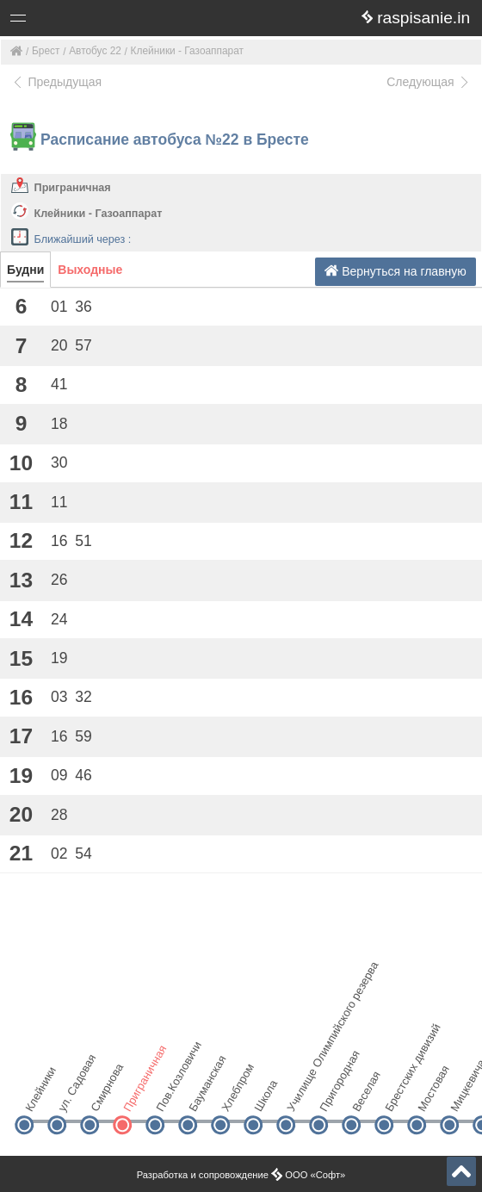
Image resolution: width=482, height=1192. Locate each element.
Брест (45, 51)
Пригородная (333, 1095)
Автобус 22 (95, 51)
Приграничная (72, 188)
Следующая (428, 82)
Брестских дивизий (398, 1095)
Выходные (90, 269)
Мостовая (431, 1095)
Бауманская (202, 1095)
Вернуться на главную (395, 271)
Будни (25, 269)
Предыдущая (56, 82)
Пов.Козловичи (169, 1095)
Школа (265, 1095)
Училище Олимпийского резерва (300, 1095)
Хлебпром (234, 1095)
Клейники (38, 1095)
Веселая (365, 1095)
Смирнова (104, 1095)
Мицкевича (463, 1095)
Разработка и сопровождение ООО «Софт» (241, 1175)
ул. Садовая (71, 1095)
